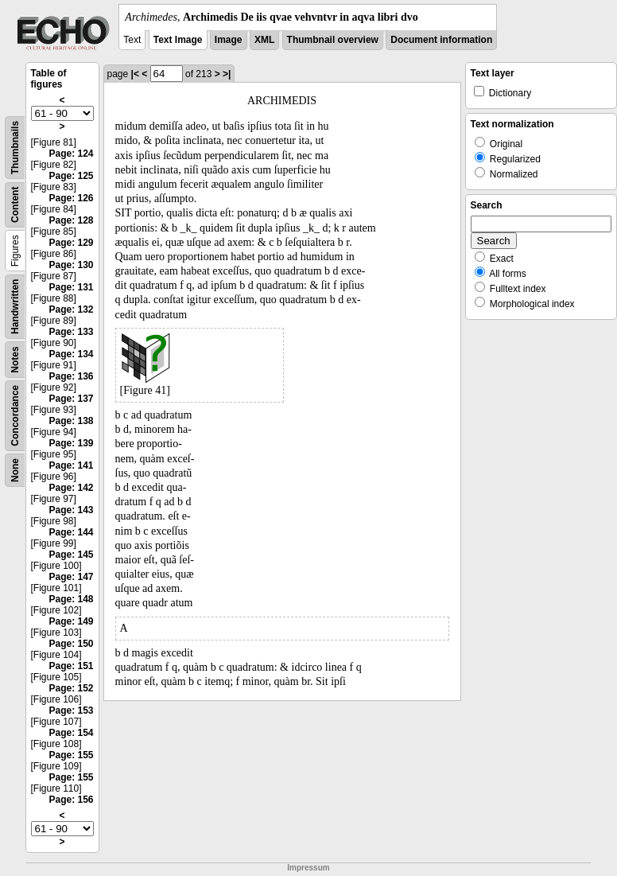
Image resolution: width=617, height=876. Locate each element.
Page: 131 (71, 287)
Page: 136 (71, 376)
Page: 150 (71, 643)
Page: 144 (71, 532)
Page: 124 (71, 153)
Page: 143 (71, 510)
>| (227, 74)
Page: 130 (71, 265)
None (15, 470)
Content (15, 205)
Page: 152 (71, 688)
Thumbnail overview (332, 39)
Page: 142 (71, 487)
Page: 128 (71, 220)
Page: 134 (71, 354)
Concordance (15, 415)
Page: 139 (71, 443)
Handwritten (15, 306)
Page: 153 (71, 710)
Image (229, 39)
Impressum (308, 867)
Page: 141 (71, 465)
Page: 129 (71, 242)
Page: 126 (71, 198)
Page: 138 (71, 420)
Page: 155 (71, 755)
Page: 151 (71, 666)
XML (264, 39)
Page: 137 (71, 398)
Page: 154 (71, 732)
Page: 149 (71, 621)
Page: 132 (71, 309)
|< (135, 74)
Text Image (178, 39)
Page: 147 (71, 576)
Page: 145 (71, 554)
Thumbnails (15, 147)
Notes (15, 359)
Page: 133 (71, 331)
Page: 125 (71, 175)
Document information (441, 39)
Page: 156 (71, 799)
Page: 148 (71, 599)
